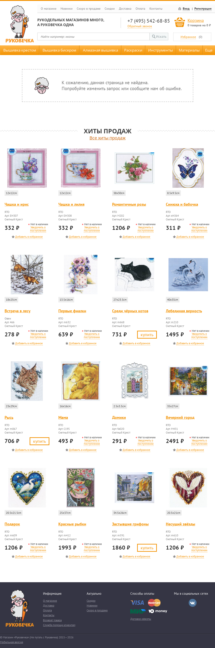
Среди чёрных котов (130, 310)
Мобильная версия (11, 642)
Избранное (188, 37)
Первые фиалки (72, 310)
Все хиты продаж (108, 138)
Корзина (196, 20)
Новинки (67, 9)
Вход (186, 9)
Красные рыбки (72, 524)
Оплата (140, 9)
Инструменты (160, 50)
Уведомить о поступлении (38, 228)
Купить (147, 334)
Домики (119, 417)
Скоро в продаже (88, 9)
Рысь (9, 417)
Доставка (125, 9)
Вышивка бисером (59, 50)
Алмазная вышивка (100, 50)
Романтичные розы (129, 204)
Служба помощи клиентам (59, 625)
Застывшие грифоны (130, 524)
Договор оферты (140, 619)
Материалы (189, 50)
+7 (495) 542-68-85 (148, 21)
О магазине (48, 9)
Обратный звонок (139, 26)
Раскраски (133, 50)
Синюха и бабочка (182, 204)
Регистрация (202, 9)
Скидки (110, 9)
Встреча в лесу (17, 310)
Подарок (12, 524)
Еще (209, 50)
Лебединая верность (184, 310)
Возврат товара (52, 620)
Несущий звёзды (180, 524)
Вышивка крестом (19, 50)
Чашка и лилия (71, 204)
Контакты (155, 9)
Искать (161, 36)
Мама (63, 417)
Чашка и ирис (17, 204)
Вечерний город (180, 417)
